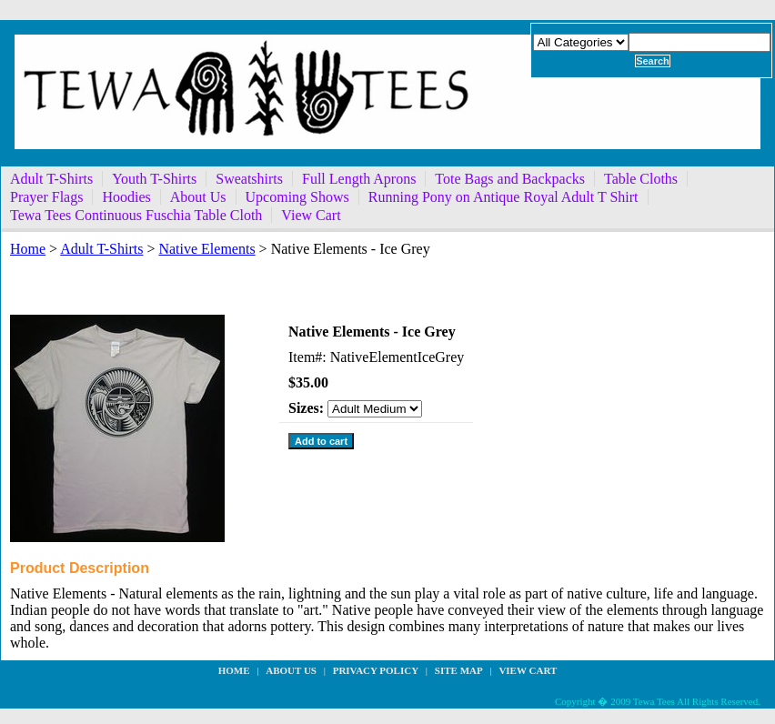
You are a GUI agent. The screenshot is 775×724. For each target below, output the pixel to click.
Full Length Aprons (359, 178)
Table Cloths (641, 178)
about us (291, 670)
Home (27, 248)
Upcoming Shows (297, 197)
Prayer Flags (46, 197)
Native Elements (206, 248)
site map (459, 670)
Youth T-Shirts (154, 178)
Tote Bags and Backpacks (510, 178)
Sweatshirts (249, 178)
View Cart (310, 215)
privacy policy (375, 670)
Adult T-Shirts (51, 178)
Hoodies (126, 197)
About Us (198, 197)
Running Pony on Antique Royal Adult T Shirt (503, 197)
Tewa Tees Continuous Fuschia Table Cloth (136, 215)
